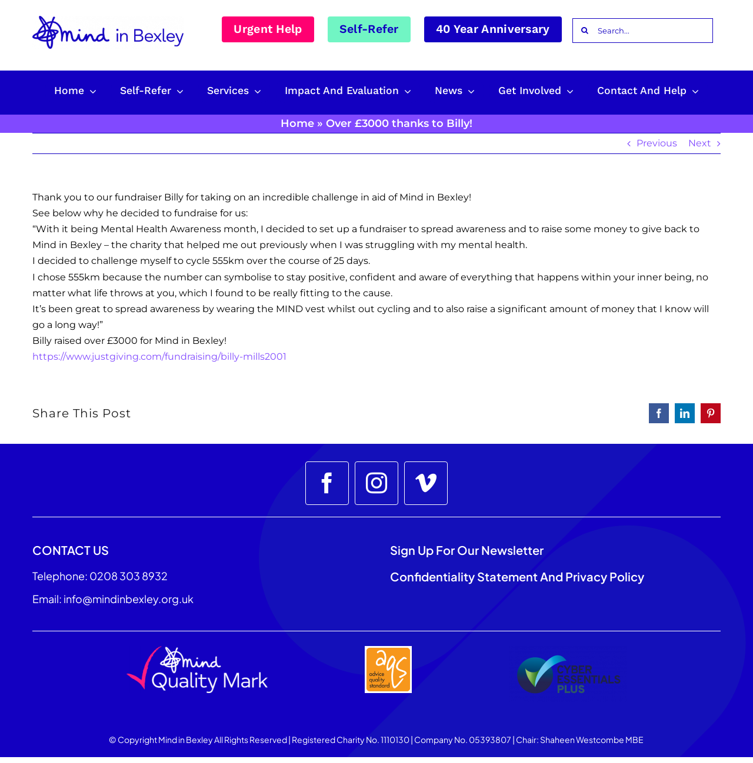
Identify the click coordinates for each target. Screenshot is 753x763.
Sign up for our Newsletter (468, 550)
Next (699, 143)
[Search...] (642, 30)
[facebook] (327, 483)
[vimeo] (426, 483)
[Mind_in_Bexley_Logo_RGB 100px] (108, 20)
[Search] (584, 30)
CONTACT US (70, 550)
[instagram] (376, 483)
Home (297, 123)
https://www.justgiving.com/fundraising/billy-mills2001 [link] (159, 356)
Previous (657, 143)
